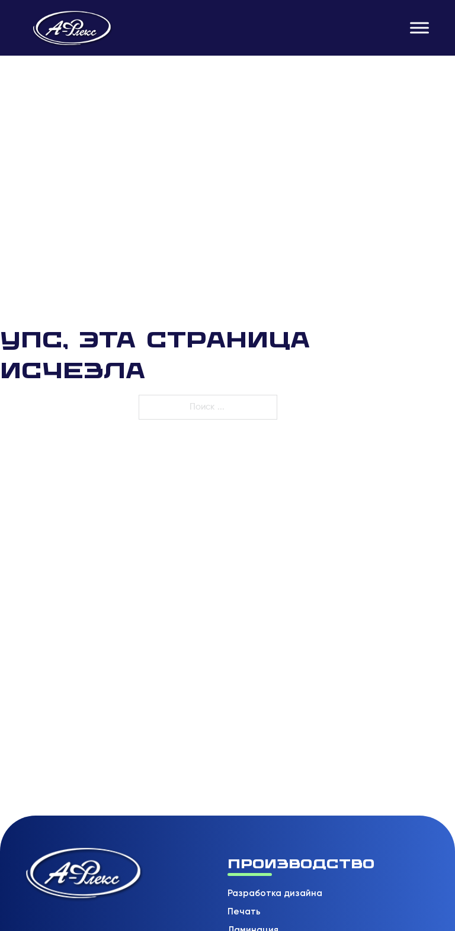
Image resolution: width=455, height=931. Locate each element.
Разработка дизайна (275, 893)
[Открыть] (419, 27)
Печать (244, 911)
